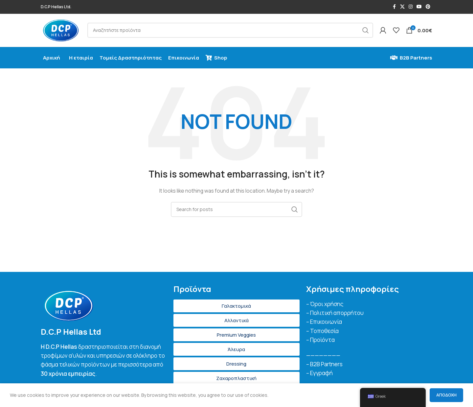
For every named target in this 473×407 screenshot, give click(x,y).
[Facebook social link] (394, 7)
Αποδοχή (446, 395)
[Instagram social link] (411, 7)
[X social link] (402, 7)
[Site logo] (61, 30)
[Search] (231, 30)
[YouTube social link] (419, 7)
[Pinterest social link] (428, 7)
